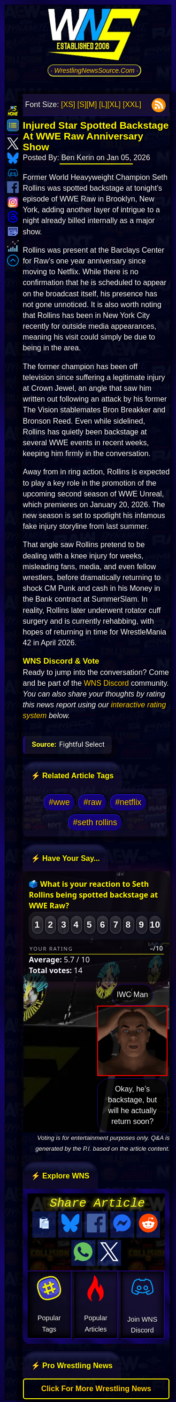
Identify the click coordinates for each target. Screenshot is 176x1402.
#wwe (59, 802)
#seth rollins (95, 822)
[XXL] (132, 104)
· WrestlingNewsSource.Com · (94, 70)
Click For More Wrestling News (96, 1386)
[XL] (114, 104)
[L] (103, 104)
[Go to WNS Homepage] (94, 36)
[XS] (68, 104)
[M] (91, 104)
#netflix (128, 802)
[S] (82, 104)
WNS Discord (106, 683)
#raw (92, 802)
